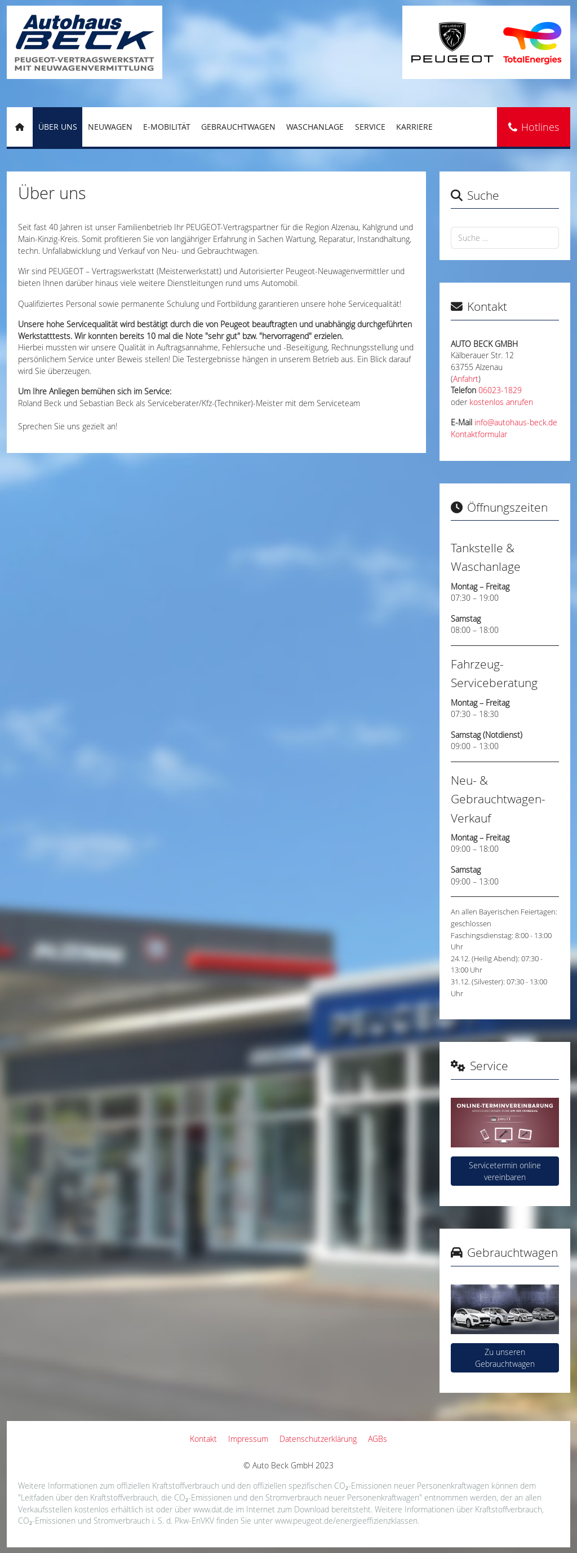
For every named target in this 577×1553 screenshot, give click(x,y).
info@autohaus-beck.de (515, 422)
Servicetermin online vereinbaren (505, 1171)
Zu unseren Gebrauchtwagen (505, 1358)
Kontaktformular (479, 434)
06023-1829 (500, 390)
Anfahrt (465, 379)
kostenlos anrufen (501, 402)
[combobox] (505, 238)
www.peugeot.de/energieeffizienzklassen (346, 1520)
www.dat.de (213, 1509)
